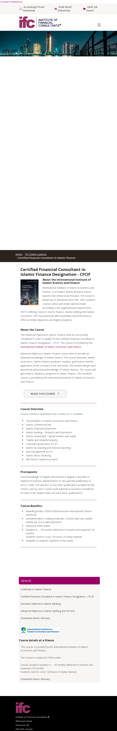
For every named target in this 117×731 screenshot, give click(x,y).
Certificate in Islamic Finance (36, 589)
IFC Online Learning (35, 254)
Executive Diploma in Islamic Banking (41, 603)
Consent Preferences (11, 1)
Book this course (45, 393)
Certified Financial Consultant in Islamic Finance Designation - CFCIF (57, 596)
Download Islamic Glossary (35, 618)
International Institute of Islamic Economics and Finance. (51, 346)
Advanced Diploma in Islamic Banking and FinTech (48, 611)
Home (19, 254)
